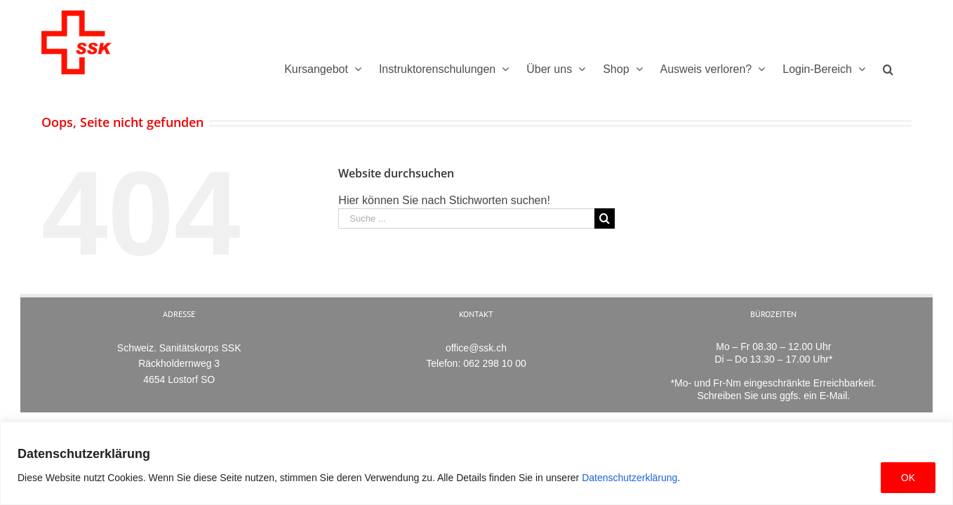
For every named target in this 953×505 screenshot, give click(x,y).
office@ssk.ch (476, 348)
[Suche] (906, 69)
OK (908, 477)
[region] (476, 463)
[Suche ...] (466, 218)
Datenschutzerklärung (629, 477)
